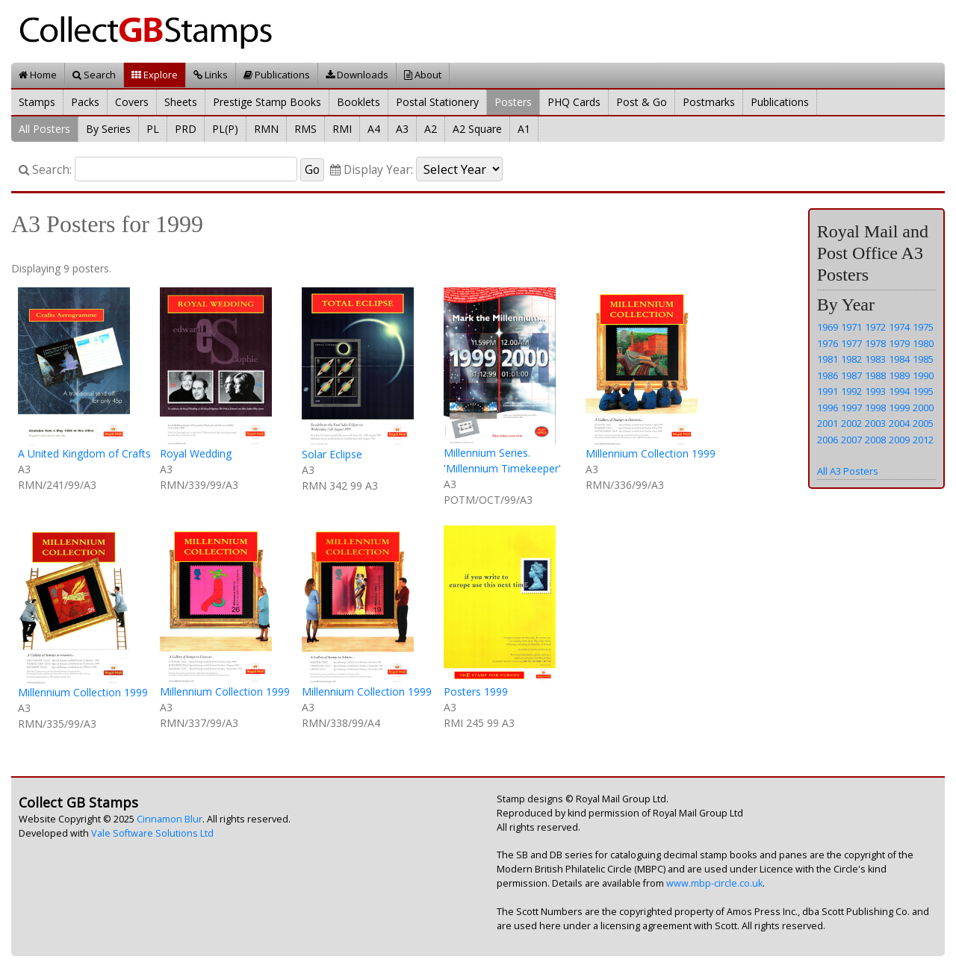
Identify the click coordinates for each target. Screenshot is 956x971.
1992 (851, 391)
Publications (276, 74)
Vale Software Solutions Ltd (152, 833)
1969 (827, 327)
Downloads (357, 74)
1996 (827, 407)
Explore (154, 74)
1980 (923, 343)
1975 (923, 327)
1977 (851, 343)
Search (94, 74)
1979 (899, 343)
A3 (402, 129)
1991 (827, 391)
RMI (342, 129)
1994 (899, 391)
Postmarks (709, 102)
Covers (132, 102)
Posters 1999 (476, 691)
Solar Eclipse (332, 454)
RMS (305, 129)
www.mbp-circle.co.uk (714, 883)
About (422, 74)
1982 (851, 359)
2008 (875, 439)
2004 (899, 423)
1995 (923, 391)
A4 (373, 129)
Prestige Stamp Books (267, 102)
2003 (875, 423)
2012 (923, 439)
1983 (875, 359)
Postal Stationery (437, 102)
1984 (899, 359)
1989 (899, 375)
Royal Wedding (196, 453)
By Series (108, 129)
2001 (827, 423)
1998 (875, 407)
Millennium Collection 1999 (651, 453)
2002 (851, 423)
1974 (899, 327)
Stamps (37, 102)
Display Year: (371, 170)
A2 (430, 129)
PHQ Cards (573, 102)
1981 (827, 359)
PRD (185, 129)
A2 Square (477, 129)
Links (210, 74)
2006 (827, 439)
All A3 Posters (847, 471)
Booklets (358, 102)
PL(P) (225, 129)
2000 (923, 407)
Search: (45, 170)
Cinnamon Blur (169, 819)
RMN (266, 129)
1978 (875, 343)
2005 (923, 423)
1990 (923, 375)
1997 (851, 407)
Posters (513, 102)
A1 (524, 129)
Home (38, 74)
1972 (875, 327)
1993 (875, 391)
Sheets (180, 102)
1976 (827, 343)
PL (152, 129)
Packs (85, 102)
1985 (923, 359)
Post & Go (641, 102)
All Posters (44, 129)
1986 (827, 375)
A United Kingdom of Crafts (84, 453)
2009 (899, 439)
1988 (875, 375)
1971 (851, 327)
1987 (851, 375)
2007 (851, 439)
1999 (899, 407)
